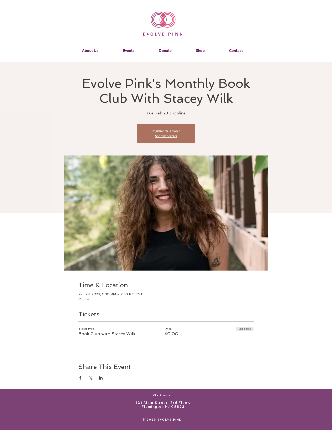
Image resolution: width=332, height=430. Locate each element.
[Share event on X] (91, 378)
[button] (90, 50)
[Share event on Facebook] (80, 378)
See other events (166, 136)
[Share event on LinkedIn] (101, 378)
